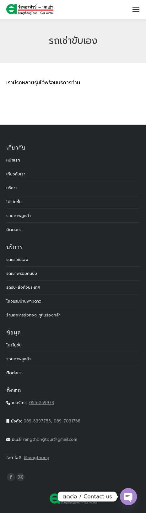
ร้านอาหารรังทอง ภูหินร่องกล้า (33, 315)
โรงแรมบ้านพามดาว (23, 301)
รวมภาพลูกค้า (18, 216)
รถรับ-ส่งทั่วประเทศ (23, 287)
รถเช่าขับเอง (17, 259)
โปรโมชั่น (14, 202)
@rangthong (73, 462)
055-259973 (41, 403)
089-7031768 (67, 421)
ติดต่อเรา (14, 230)
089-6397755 (37, 421)
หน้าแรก (13, 160)
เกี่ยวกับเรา (15, 174)
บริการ (12, 188)
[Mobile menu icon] (136, 9)
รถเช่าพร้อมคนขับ (21, 273)
